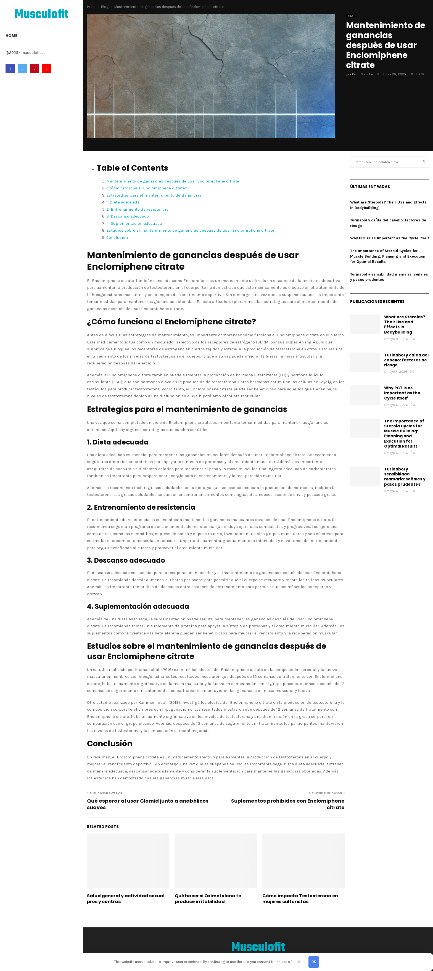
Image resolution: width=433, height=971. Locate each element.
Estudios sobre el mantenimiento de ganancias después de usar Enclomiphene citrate (190, 230)
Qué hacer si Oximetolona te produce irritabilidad (208, 899)
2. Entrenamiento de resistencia (137, 209)
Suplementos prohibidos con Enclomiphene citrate (288, 804)
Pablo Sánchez (363, 74)
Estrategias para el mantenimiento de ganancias (154, 195)
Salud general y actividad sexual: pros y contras (126, 899)
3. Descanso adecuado (127, 216)
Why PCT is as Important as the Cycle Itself (389, 238)
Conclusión (117, 237)
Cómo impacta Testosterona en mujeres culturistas (300, 899)
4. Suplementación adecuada (134, 223)
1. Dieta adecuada (122, 202)
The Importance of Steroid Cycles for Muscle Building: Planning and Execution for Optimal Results (387, 256)
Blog (350, 16)
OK (313, 962)
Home (11, 35)
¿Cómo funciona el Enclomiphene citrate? (146, 188)
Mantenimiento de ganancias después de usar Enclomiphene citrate (172, 181)
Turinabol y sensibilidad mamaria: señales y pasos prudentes (405, 476)
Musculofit (41, 15)
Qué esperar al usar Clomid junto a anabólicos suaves (147, 804)
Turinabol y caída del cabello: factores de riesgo (406, 360)
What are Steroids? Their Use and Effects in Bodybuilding (404, 324)
